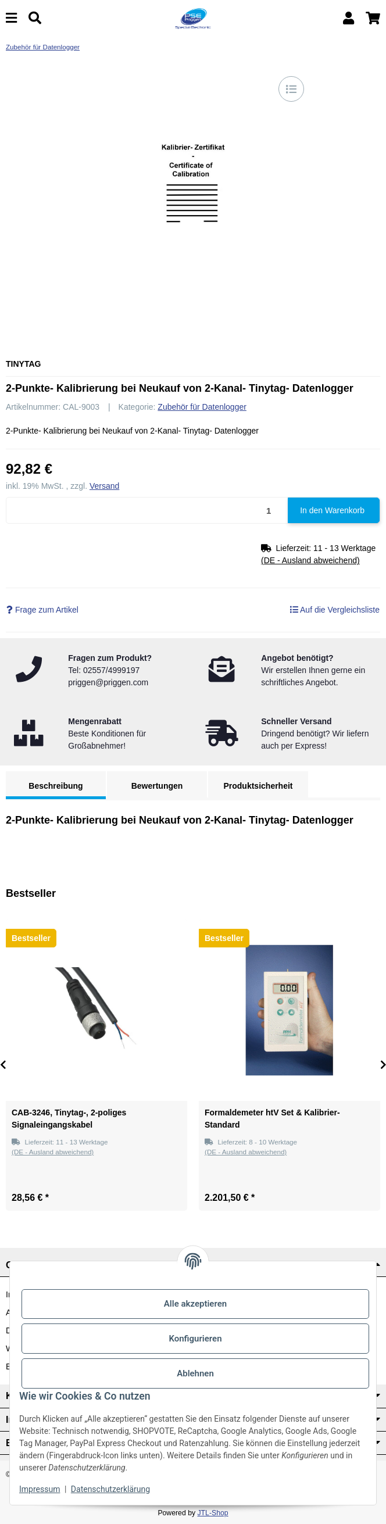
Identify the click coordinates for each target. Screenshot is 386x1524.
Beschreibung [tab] (55, 785)
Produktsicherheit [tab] (257, 785)
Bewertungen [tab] (157, 785)
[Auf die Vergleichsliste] (291, 89)
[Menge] (147, 511)
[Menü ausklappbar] (11, 18)
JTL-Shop (212, 1513)
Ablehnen (195, 1373)
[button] (348, 18)
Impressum (39, 1489)
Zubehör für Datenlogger (202, 407)
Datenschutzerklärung (110, 1489)
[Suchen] (34, 18)
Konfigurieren (195, 1338)
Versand (104, 486)
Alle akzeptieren (195, 1303)
